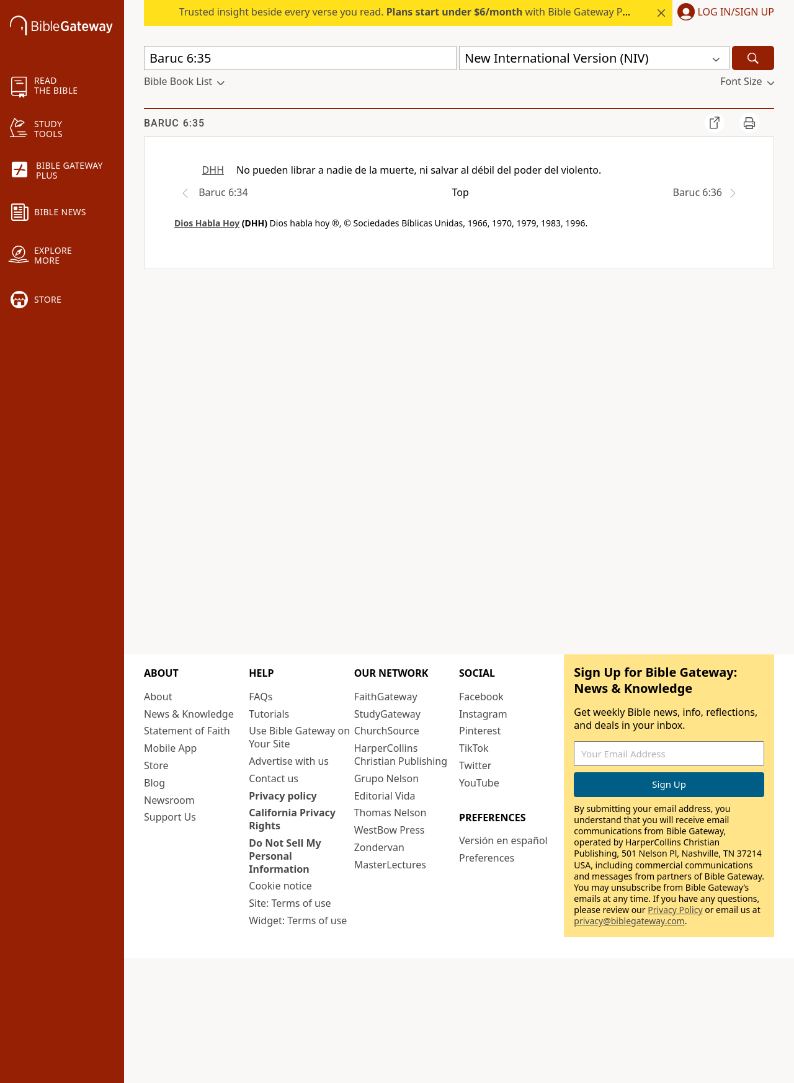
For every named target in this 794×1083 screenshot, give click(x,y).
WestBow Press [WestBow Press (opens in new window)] (389, 830)
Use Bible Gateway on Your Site (299, 737)
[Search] (753, 58)
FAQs (260, 696)
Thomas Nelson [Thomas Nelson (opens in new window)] (390, 812)
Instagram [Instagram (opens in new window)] (483, 714)
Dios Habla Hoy (206, 223)
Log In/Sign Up (736, 12)
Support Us (170, 817)
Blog (154, 783)
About (158, 696)
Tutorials (269, 714)
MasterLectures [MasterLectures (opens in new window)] (390, 864)
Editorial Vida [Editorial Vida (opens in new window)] (385, 796)
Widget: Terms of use (298, 920)
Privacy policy (282, 796)
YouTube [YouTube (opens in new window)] (479, 783)
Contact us (273, 778)
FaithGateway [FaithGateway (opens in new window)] (385, 696)
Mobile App (170, 748)
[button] (723, 13)
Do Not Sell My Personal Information (285, 856)
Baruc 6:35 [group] (174, 123)
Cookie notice (280, 886)
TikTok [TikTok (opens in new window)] (474, 748)
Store (156, 765)
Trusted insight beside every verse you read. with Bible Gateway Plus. (409, 12)
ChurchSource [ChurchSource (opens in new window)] (386, 731)
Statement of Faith (187, 731)
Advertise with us (289, 761)
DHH (213, 170)
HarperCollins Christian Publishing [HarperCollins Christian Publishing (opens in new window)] (400, 754)
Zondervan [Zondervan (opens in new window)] (379, 847)
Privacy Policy (675, 910)
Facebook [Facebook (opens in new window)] (481, 696)
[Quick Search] (300, 58)
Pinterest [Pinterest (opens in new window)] (480, 731)
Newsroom (169, 800)
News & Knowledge (189, 714)
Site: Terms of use (290, 903)
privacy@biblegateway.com (629, 921)
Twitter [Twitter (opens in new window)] (475, 765)
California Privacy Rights (292, 819)
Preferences (486, 858)
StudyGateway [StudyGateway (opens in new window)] (387, 714)
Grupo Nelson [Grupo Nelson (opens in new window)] (386, 778)
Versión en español (503, 840)
